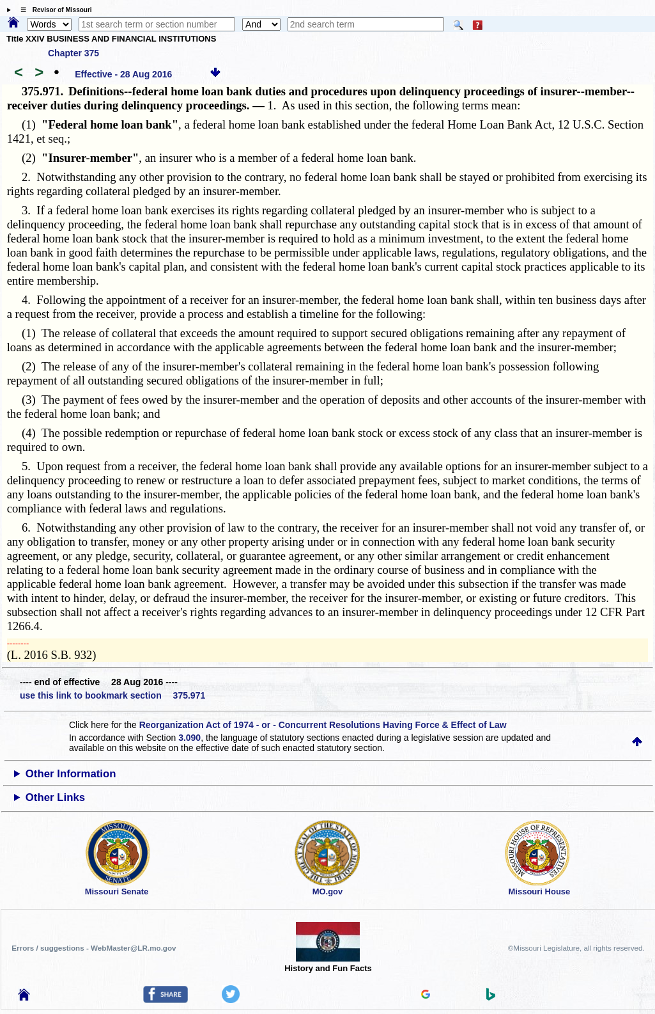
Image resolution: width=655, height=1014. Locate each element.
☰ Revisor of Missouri (53, 9)
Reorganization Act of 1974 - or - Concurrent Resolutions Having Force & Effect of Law (323, 725)
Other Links (55, 797)
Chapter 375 (73, 53)
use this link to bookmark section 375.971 (112, 695)
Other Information (71, 774)
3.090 (189, 738)
